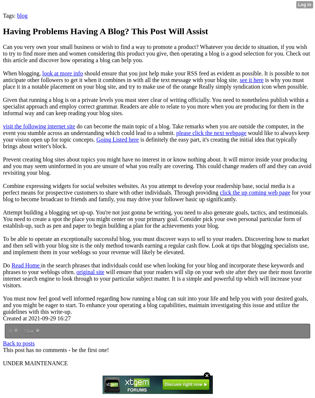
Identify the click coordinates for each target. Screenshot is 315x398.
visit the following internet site (39, 126)
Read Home (26, 265)
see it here (252, 80)
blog (22, 16)
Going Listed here (117, 139)
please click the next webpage (211, 133)
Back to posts (19, 343)
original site (90, 272)
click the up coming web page (255, 192)
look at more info (62, 73)
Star (32, 331)
